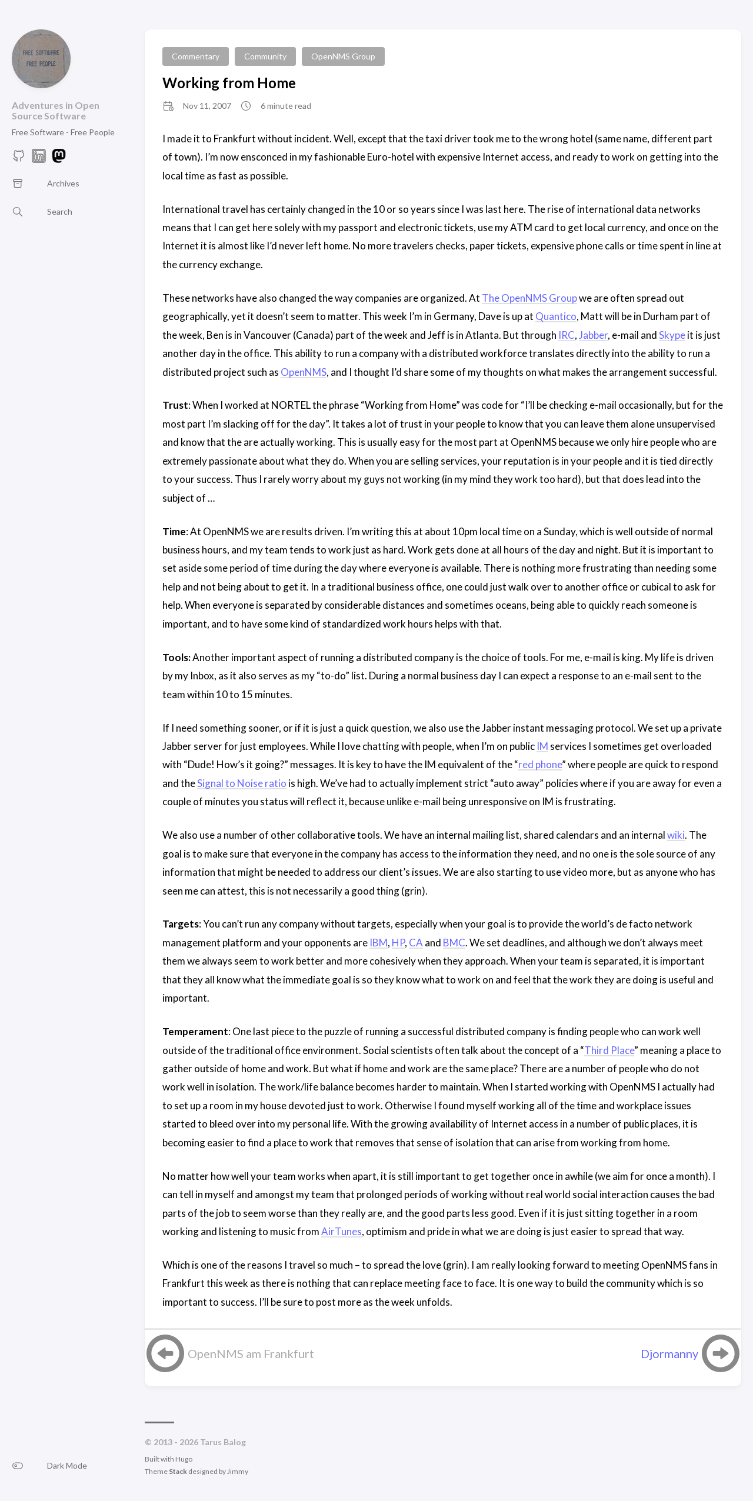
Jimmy (237, 1471)
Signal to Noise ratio (241, 783)
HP (398, 942)
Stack (178, 1471)
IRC (566, 335)
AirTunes (341, 1231)
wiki (676, 835)
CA (416, 942)
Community (265, 56)
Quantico (556, 316)
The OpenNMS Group (529, 298)
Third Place (609, 1050)
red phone (540, 764)
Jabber (593, 335)
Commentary (195, 56)
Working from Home (229, 82)
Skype (672, 335)
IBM (378, 942)
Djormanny (669, 1353)
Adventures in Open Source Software (55, 110)
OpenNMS (303, 372)
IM (542, 746)
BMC (454, 942)
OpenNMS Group (343, 56)
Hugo (183, 1459)
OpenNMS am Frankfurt (251, 1353)
